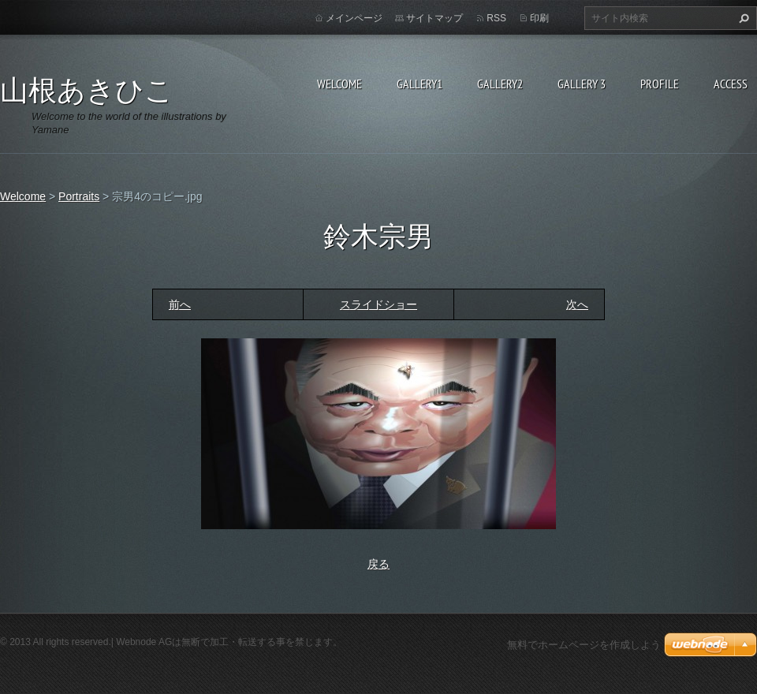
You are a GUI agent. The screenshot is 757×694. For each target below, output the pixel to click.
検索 (742, 18)
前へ (180, 304)
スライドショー (378, 304)
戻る (378, 564)
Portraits (78, 196)
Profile (659, 83)
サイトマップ (434, 18)
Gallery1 (419, 83)
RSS (496, 18)
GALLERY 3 (581, 83)
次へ (577, 304)
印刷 (539, 18)
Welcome (339, 83)
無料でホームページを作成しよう (584, 645)
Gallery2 (500, 83)
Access (731, 83)
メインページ (354, 18)
